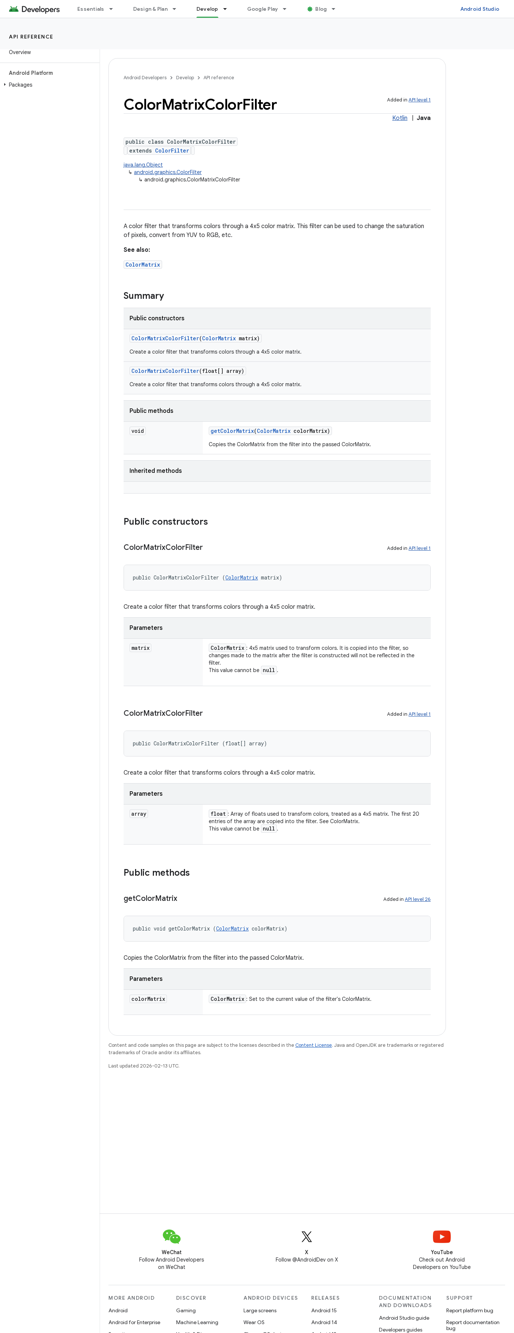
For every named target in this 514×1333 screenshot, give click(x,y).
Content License (313, 1045)
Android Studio (480, 9)
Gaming (186, 1310)
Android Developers (145, 77)
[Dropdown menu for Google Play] (288, 9)
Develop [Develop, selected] (207, 9)
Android (118, 1310)
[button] (48, 85)
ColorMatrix (142, 264)
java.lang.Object (143, 164)
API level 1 (420, 100)
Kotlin (399, 118)
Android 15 (324, 1310)
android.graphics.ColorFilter (168, 172)
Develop (185, 77)
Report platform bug (469, 1310)
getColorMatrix (232, 430)
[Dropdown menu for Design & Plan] (178, 9)
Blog (321, 9)
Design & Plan (150, 9)
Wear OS (254, 1322)
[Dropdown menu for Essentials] (114, 9)
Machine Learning (197, 1322)
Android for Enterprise (134, 1322)
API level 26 (418, 899)
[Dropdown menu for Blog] (337, 9)
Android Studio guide (404, 1317)
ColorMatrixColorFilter (165, 338)
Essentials (90, 9)
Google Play (262, 9)
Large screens (259, 1310)
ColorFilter (172, 150)
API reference (31, 36)
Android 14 (324, 1322)
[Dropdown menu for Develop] (228, 9)
